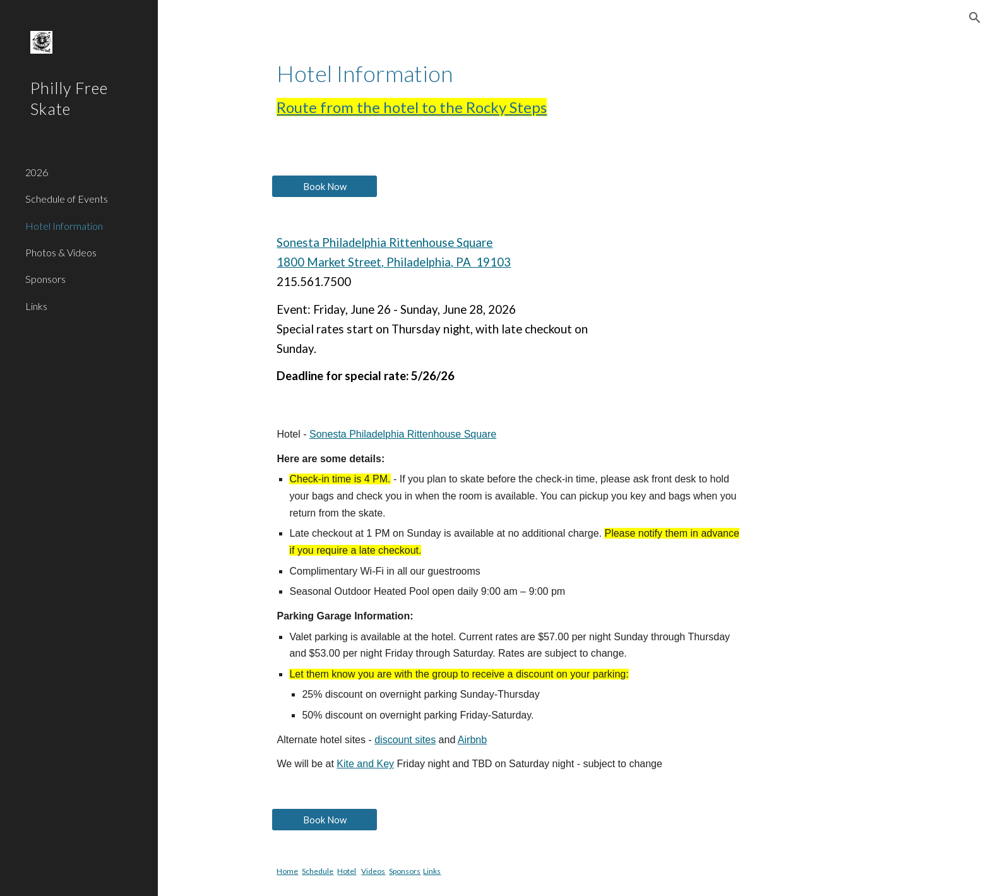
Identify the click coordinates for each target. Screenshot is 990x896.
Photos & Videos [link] (61, 252)
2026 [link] (36, 172)
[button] (975, 18)
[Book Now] (324, 186)
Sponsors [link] (45, 279)
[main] (573, 88)
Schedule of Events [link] (66, 199)
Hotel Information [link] (64, 226)
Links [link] (36, 306)
